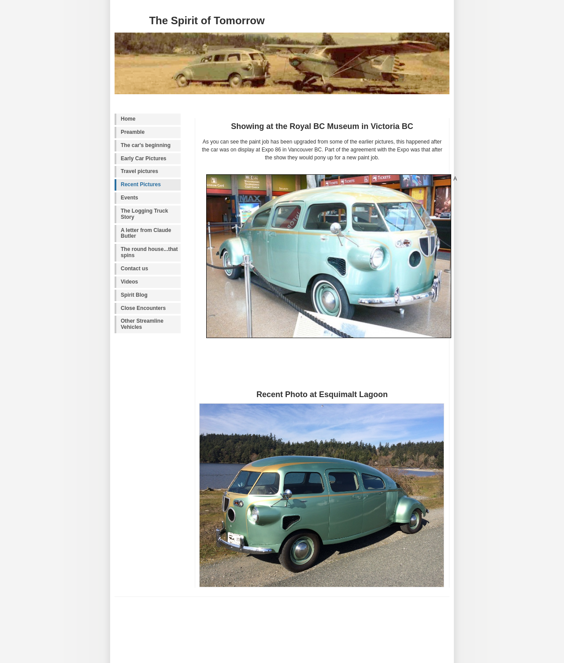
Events (129, 198)
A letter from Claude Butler (146, 233)
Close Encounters (143, 308)
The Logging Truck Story (144, 214)
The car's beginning (146, 145)
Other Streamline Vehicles (142, 324)
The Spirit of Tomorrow (206, 20)
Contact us (134, 268)
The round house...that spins (149, 252)
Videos (129, 282)
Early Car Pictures (144, 158)
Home (128, 119)
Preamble (133, 132)
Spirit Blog (134, 295)
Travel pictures (139, 171)
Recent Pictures (141, 184)
